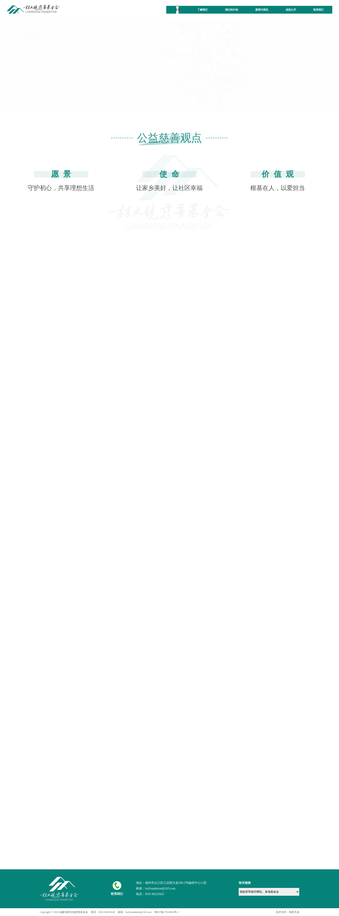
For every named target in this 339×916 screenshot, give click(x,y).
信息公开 (291, 9)
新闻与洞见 (261, 9)
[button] (167, 103)
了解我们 (202, 9)
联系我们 (318, 9)
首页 (177, 9)
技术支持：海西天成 (287, 912)
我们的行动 (231, 9)
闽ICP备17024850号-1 (166, 912)
